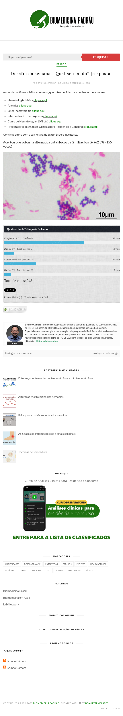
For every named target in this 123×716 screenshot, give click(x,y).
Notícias (9, 570)
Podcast (36, 570)
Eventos (81, 564)
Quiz (48, 570)
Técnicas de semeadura (32, 452)
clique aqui (40, 100)
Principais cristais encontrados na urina (42, 415)
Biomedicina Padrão (46, 703)
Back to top (110, 708)
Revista (59, 570)
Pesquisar (101, 57)
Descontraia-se (32, 564)
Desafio (61, 64)
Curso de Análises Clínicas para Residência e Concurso (61, 481)
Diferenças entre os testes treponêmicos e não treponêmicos (55, 378)
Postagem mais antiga (105, 353)
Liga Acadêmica (98, 564)
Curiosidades (12, 564)
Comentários (13, 297)
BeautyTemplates (96, 703)
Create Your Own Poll (36, 297)
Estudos (67, 564)
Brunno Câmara (16, 661)
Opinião (23, 570)
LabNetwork (11, 604)
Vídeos (89, 570)
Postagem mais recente (18, 353)
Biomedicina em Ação (16, 597)
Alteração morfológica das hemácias (41, 396)
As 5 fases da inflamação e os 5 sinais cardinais (47, 433)
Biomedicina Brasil (15, 590)
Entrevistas (51, 564)
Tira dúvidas (74, 570)
